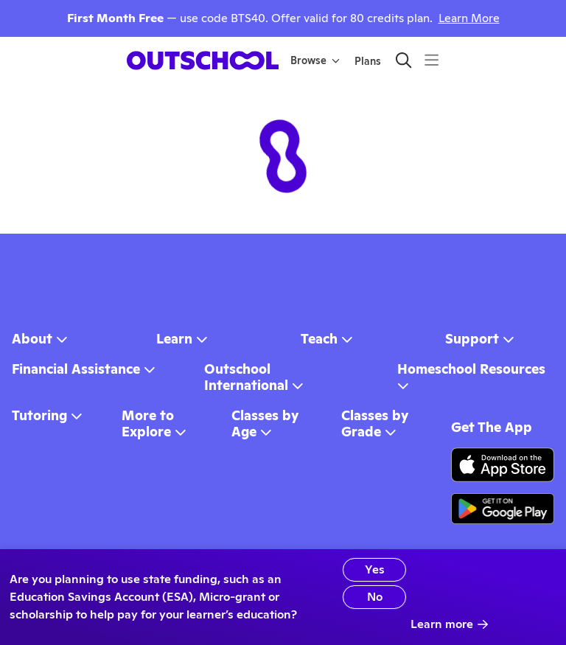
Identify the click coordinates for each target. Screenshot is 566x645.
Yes (375, 569)
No (374, 596)
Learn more (449, 624)
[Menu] (431, 60)
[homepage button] (203, 60)
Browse (315, 60)
